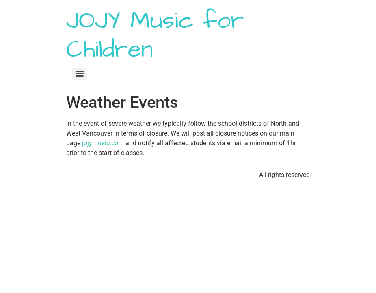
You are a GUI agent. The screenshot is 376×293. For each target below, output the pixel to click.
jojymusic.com (103, 143)
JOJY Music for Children (155, 35)
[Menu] (79, 74)
